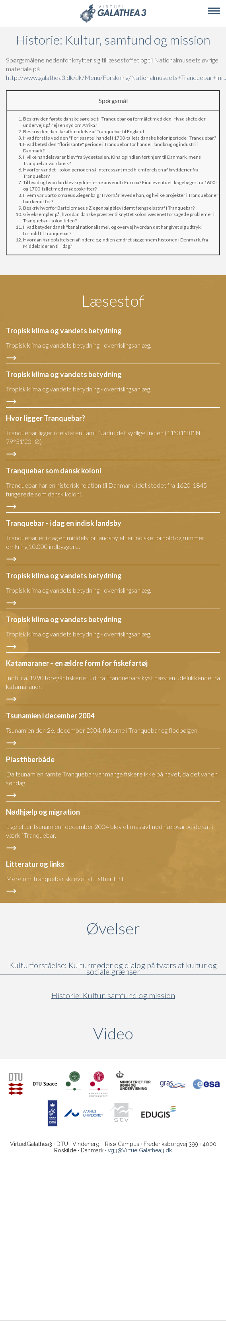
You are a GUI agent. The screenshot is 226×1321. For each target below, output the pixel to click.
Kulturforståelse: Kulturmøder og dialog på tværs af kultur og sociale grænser (113, 968)
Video (151, 1033)
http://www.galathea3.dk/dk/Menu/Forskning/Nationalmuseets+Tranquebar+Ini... (116, 77)
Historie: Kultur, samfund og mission (113, 995)
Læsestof (113, 300)
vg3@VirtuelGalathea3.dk (140, 1150)
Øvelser (113, 928)
